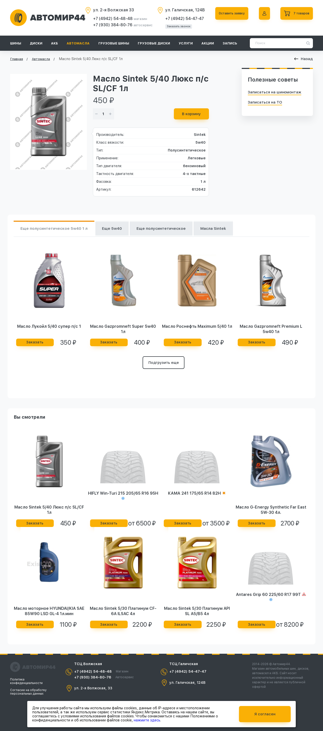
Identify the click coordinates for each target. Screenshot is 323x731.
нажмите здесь (147, 720)
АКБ (54, 43)
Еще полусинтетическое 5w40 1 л (57, 229)
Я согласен (265, 714)
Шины (15, 43)
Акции (207, 43)
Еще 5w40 (120, 229)
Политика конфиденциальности (26, 681)
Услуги (186, 43)
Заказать (35, 343)
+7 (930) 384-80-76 (109, 24)
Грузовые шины (113, 43)
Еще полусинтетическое (173, 229)
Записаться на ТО (265, 102)
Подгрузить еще (163, 364)
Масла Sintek (230, 229)
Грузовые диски (154, 43)
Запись (230, 43)
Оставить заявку (228, 13)
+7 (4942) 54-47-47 (180, 18)
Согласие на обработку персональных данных (28, 691)
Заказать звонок (174, 26)
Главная (16, 59)
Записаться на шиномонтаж (274, 92)
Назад (303, 59)
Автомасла (78, 43)
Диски (36, 43)
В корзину (191, 114)
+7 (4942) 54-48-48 (109, 18)
